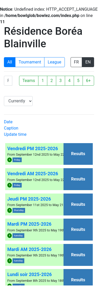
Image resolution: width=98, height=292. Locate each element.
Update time (15, 134)
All (9, 62)
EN (88, 62)
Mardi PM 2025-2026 (29, 224)
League (54, 62)
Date (8, 121)
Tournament (30, 62)
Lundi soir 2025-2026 (29, 274)
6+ (88, 80)
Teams (28, 80)
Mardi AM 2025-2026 (29, 249)
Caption (11, 128)
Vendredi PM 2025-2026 (32, 148)
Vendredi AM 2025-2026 (32, 173)
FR (76, 62)
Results (78, 153)
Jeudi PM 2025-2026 (29, 199)
